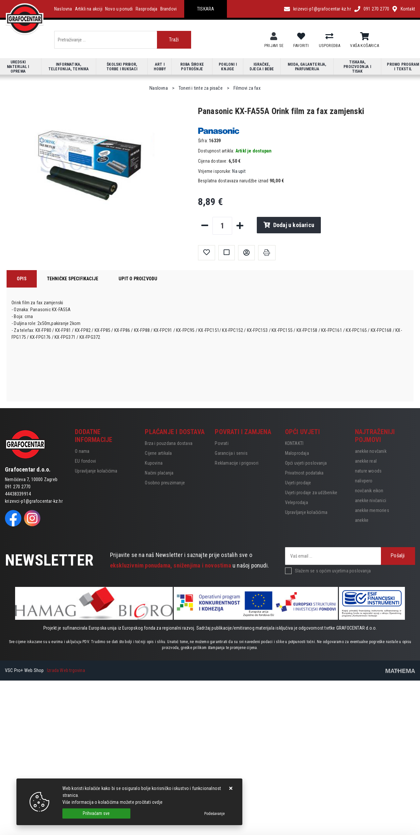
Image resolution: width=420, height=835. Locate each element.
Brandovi (168, 9)
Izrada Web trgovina (66, 670)
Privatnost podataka (304, 472)
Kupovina (154, 463)
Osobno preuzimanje (165, 482)
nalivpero (364, 480)
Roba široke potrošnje (192, 66)
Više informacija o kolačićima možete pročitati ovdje (112, 802)
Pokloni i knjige (228, 66)
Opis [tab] (22, 278)
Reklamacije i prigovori (236, 463)
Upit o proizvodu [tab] (138, 278)
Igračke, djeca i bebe (262, 66)
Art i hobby (160, 66)
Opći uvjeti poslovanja (306, 463)
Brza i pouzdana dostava (168, 443)
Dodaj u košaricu (288, 224)
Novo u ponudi (119, 9)
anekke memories (372, 510)
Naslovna (63, 9)
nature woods (368, 471)
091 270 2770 (376, 9)
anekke (361, 520)
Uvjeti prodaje (298, 482)
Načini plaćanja (159, 472)
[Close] (96, 813)
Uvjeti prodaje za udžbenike (311, 492)
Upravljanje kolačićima (96, 471)
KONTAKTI (294, 443)
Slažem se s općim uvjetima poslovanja (333, 570)
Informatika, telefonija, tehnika (68, 66)
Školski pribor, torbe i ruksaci (122, 66)
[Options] (214, 813)
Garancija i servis (231, 453)
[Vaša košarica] (364, 36)
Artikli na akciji (88, 9)
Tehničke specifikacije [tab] (72, 278)
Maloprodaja (297, 453)
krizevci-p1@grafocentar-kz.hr (322, 9)
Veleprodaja (296, 502)
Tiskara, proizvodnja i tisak (357, 67)
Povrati (221, 443)
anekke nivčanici (370, 500)
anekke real (366, 461)
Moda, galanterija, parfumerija (307, 66)
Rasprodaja (147, 9)
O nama (82, 451)
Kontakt (408, 9)
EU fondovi (85, 461)
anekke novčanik (371, 451)
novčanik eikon (369, 490)
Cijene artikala (158, 453)
